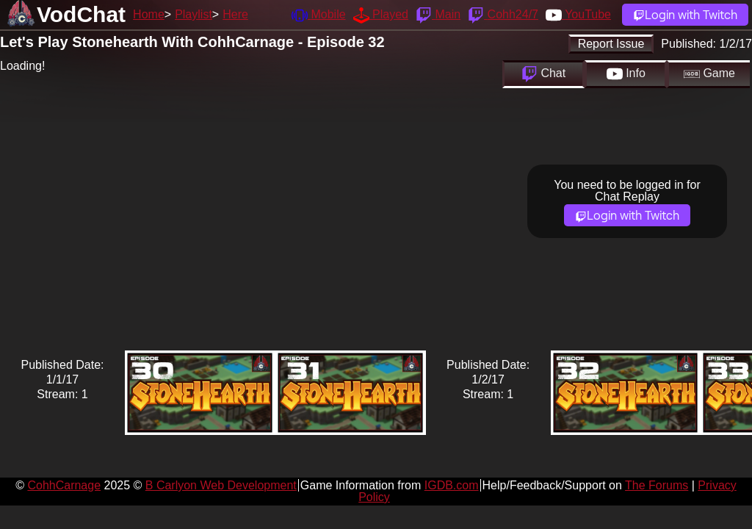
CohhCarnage (64, 485)
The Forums (656, 485)
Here (235, 14)
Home (148, 14)
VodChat (81, 14)
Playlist (193, 14)
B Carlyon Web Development (221, 485)
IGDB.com (451, 485)
